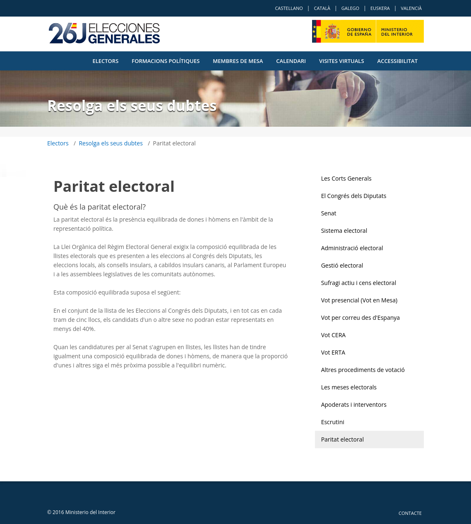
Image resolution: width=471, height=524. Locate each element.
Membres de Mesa (238, 61)
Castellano (289, 8)
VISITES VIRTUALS (341, 61)
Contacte (410, 513)
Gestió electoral (342, 265)
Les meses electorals (349, 387)
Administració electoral (352, 248)
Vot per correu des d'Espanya (360, 317)
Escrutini (332, 422)
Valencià (411, 8)
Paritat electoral (342, 439)
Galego (350, 8)
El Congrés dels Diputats (354, 196)
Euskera (380, 8)
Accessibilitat (397, 61)
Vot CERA (333, 335)
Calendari (291, 61)
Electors (105, 61)
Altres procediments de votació (363, 370)
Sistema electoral (344, 230)
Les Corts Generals (346, 178)
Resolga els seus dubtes (111, 143)
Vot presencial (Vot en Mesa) (359, 300)
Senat (328, 213)
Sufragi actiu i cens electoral (359, 283)
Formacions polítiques (165, 61)
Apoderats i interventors (354, 404)
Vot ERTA (333, 352)
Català (322, 8)
